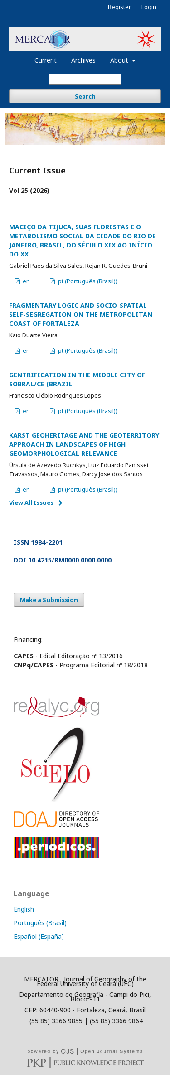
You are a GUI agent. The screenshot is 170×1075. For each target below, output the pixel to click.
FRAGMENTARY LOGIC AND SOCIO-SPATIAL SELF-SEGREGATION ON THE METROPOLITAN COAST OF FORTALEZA (80, 314)
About (120, 60)
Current (45, 60)
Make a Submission (49, 600)
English (24, 909)
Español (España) (39, 936)
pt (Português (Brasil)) (87, 281)
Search (85, 96)
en (25, 281)
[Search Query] (85, 79)
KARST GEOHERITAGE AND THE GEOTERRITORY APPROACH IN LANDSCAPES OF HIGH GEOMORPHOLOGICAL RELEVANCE (84, 444)
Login (148, 7)
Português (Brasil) (40, 922)
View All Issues (31, 502)
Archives (83, 60)
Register (119, 7)
